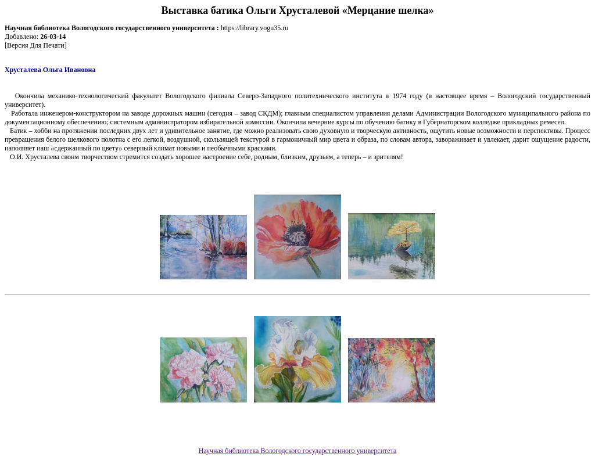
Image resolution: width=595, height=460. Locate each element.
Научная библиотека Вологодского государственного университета (298, 451)
